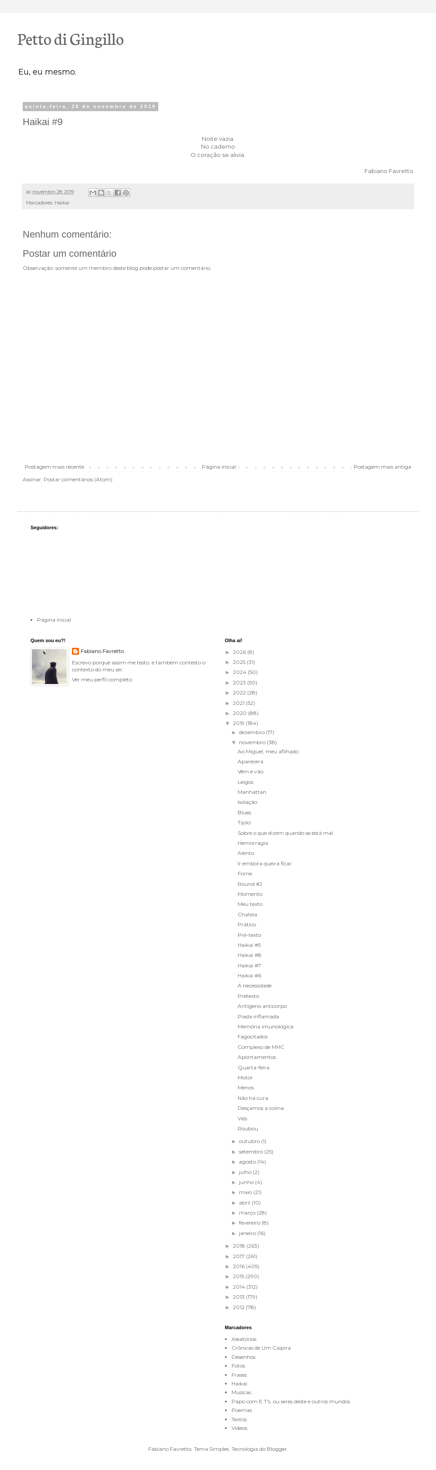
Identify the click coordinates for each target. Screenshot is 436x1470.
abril (245, 1202)
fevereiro (250, 1222)
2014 (239, 1286)
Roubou (248, 1128)
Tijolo (244, 822)
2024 (240, 672)
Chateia (247, 914)
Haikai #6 (249, 975)
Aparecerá (250, 761)
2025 (240, 662)
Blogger (277, 1449)
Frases (239, 1374)
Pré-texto (249, 935)
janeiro (248, 1233)
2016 (239, 1266)
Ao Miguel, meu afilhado (268, 751)
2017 (239, 1256)
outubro (250, 1141)
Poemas (242, 1410)
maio (246, 1192)
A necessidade (255, 985)
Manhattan (252, 792)
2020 (240, 713)
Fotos (238, 1365)
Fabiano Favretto (102, 651)
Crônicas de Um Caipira (261, 1347)
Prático (247, 924)
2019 (239, 723)
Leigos (245, 782)
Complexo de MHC (261, 1047)
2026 (240, 652)
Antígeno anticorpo (262, 1006)
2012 (239, 1307)
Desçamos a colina (261, 1108)
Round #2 (250, 884)
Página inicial (219, 466)
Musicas (241, 1392)
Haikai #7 (249, 965)
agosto (248, 1161)
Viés (242, 1118)
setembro (251, 1151)
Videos (239, 1428)
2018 (239, 1245)
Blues (244, 812)
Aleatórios (244, 1339)
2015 (239, 1276)
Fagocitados (253, 1036)
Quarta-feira (253, 1067)
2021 (239, 703)
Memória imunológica (265, 1026)
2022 (240, 692)
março (248, 1212)
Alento (246, 853)
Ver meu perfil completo (102, 679)
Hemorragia (253, 843)
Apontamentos (257, 1057)
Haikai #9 (249, 945)
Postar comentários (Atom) (78, 479)
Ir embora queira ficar (265, 863)
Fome (245, 873)
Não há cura (253, 1098)
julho (246, 1172)
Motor (245, 1077)
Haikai (61, 203)
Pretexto (248, 996)
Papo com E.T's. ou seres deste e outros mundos (291, 1401)
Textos (239, 1419)
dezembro (252, 732)
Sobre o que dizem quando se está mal (285, 833)
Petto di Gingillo (70, 38)
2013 (239, 1296)
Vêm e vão (250, 771)
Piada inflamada (258, 1016)
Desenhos (243, 1357)
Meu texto (250, 904)
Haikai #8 (250, 955)
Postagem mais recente (54, 466)
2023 (240, 682)
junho (247, 1182)
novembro (253, 742)
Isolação (247, 802)
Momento (250, 894)
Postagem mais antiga (382, 466)
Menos (246, 1087)
